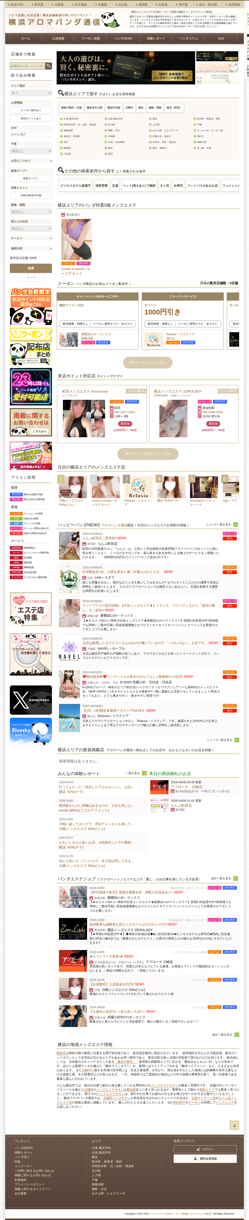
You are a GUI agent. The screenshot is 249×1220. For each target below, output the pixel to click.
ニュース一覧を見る (218, 524)
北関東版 (233, 4)
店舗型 (88, 1089)
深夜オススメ (19, 187)
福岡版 (141, 4)
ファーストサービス (182, 296)
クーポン (194, 1102)
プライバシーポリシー (30, 1184)
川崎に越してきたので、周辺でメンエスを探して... (96, 824)
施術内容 (16, 248)
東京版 (38, 4)
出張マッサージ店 (203, 1098)
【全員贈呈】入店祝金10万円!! (117, 984)
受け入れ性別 (19, 221)
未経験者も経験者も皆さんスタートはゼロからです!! (133, 924)
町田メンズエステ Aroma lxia (85, 391)
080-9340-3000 (212, 412)
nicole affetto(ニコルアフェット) (84, 810)
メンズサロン (121, 1098)
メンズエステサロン (164, 1085)
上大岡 (96, 1175)
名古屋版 (79, 4)
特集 (18, 1161)
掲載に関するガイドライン (33, 1189)
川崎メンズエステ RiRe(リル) (82, 829)
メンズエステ (225, 1102)
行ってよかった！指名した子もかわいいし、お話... (96, 787)
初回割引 (179, 1102)
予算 (14, 144)
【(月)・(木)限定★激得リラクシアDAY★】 (119, 710)
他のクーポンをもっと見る (148, 362)
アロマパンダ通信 (114, 525)
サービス (16, 238)
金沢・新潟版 (207, 4)
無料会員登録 (205, 1158)
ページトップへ (234, 1125)
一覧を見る (133, 773)
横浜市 (61, 1053)
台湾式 (178, 185)
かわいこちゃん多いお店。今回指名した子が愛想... (96, 842)
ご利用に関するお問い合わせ (34, 1171)
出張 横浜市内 (101, 1148)
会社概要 (21, 1193)
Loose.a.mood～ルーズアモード (76, 271)
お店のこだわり (21, 160)
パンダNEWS (123, 38)
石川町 (96, 1171)
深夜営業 (101, 185)
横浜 (95, 1157)
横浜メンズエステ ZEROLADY (178, 391)
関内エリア (207, 1089)
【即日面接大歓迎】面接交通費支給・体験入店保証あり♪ (136, 892)
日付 (14, 128)
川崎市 (86, 1070)
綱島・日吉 (99, 1189)
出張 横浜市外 (101, 1152)
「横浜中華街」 (125, 1061)
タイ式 (164, 185)
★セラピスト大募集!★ (111, 956)
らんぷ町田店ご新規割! (104, 538)
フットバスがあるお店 (202, 185)
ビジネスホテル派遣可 (75, 185)
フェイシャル (231, 185)
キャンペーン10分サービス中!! (97, 296)
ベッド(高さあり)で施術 (139, 185)
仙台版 (121, 4)
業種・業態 (18, 205)
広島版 (162, 4)
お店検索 (58, 38)
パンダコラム (188, 38)
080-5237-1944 (124, 412)
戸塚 (95, 1180)
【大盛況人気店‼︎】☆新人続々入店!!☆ (122, 1011)
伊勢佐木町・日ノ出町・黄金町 (113, 1166)
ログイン (205, 1149)
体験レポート (156, 38)
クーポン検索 (91, 38)
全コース (182, 310)
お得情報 (16, 102)
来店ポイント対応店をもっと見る (148, 453)
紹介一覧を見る (221, 878)
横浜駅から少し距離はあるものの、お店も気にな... (96, 805)
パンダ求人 (22, 1157)
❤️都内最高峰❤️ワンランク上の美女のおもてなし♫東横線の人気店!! (138, 676)
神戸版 (182, 4)
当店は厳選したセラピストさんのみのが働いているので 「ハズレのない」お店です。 (150, 643)
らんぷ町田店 (181, 805)
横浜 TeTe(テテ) (71, 792)
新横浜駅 (98, 1184)
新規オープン (19, 170)
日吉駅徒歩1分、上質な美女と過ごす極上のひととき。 (127, 572)
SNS (221, 38)
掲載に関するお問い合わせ (33, 1175)
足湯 (115, 185)
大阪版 (58, 4)
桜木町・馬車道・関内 (107, 1161)
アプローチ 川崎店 (186, 787)
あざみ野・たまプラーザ (108, 1193)
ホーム (25, 38)
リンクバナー (24, 1166)
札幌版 (101, 4)
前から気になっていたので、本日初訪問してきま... (96, 861)
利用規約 (21, 1180)
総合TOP (16, 4)
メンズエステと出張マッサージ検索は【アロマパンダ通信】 (181, 1214)
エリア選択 (18, 85)
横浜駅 (131, 1089)
